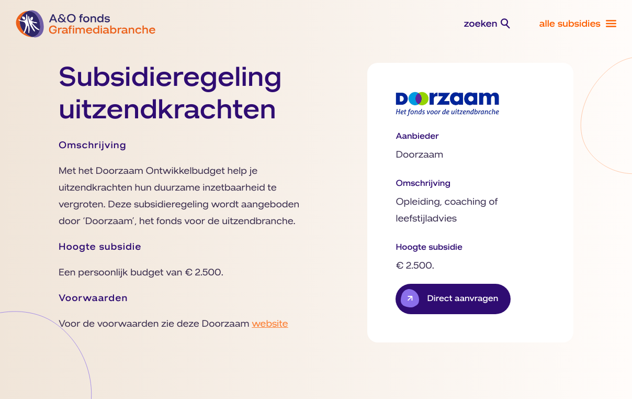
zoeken (481, 24)
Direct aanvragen (462, 299)
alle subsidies (570, 24)
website (270, 324)
